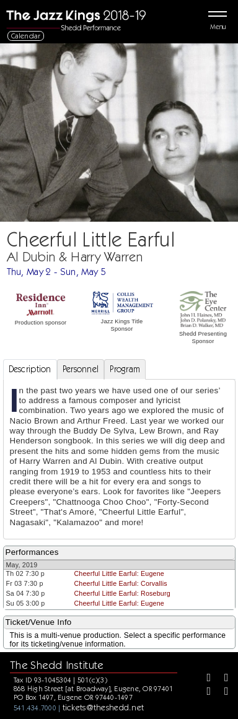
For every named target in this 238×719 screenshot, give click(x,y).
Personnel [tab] (81, 369)
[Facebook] (204, 679)
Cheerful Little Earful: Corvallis (120, 583)
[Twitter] (222, 679)
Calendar (26, 36)
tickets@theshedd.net (103, 707)
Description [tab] (30, 369)
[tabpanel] (119, 459)
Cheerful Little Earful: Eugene (119, 573)
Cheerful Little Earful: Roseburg (122, 593)
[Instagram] (204, 692)
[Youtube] (222, 692)
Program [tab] (125, 369)
